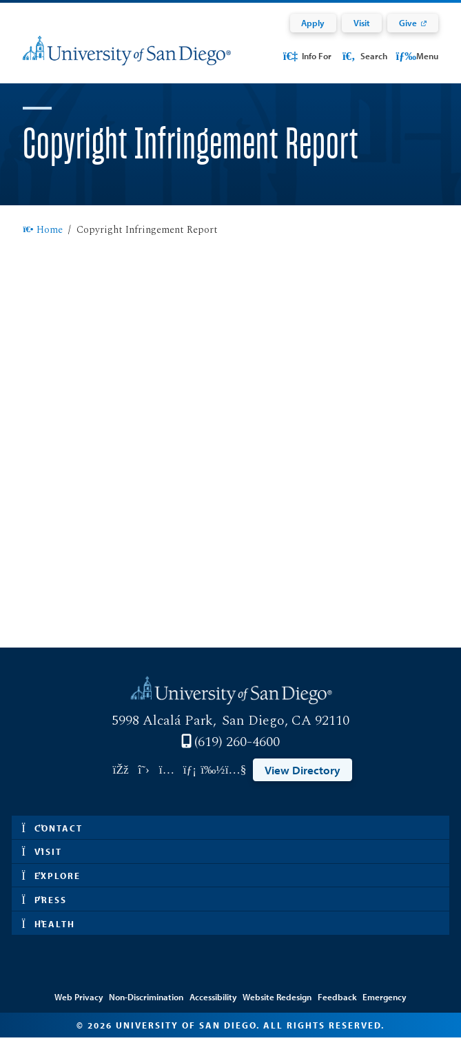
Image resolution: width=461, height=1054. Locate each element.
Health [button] (48, 940)
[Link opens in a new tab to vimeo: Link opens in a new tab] (212, 786)
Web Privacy (78, 1013)
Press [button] (44, 916)
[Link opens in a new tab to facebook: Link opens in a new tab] (120, 786)
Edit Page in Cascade (230, 994)
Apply (313, 22)
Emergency (384, 1013)
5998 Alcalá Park (162, 737)
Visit (362, 22)
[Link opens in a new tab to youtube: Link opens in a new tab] (235, 786)
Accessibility (213, 1013)
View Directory (302, 786)
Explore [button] (51, 892)
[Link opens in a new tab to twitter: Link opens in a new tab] (143, 786)
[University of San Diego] (126, 59)
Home (42, 246)
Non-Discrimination (146, 1013)
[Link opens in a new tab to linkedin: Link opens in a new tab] (189, 786)
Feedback (337, 1013)
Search (363, 55)
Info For (306, 55)
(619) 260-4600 (237, 758)
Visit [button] (41, 868)
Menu (417, 55)
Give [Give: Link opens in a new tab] (408, 22)
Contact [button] (52, 844)
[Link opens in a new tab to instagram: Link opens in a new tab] (166, 786)
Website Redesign (277, 1013)
